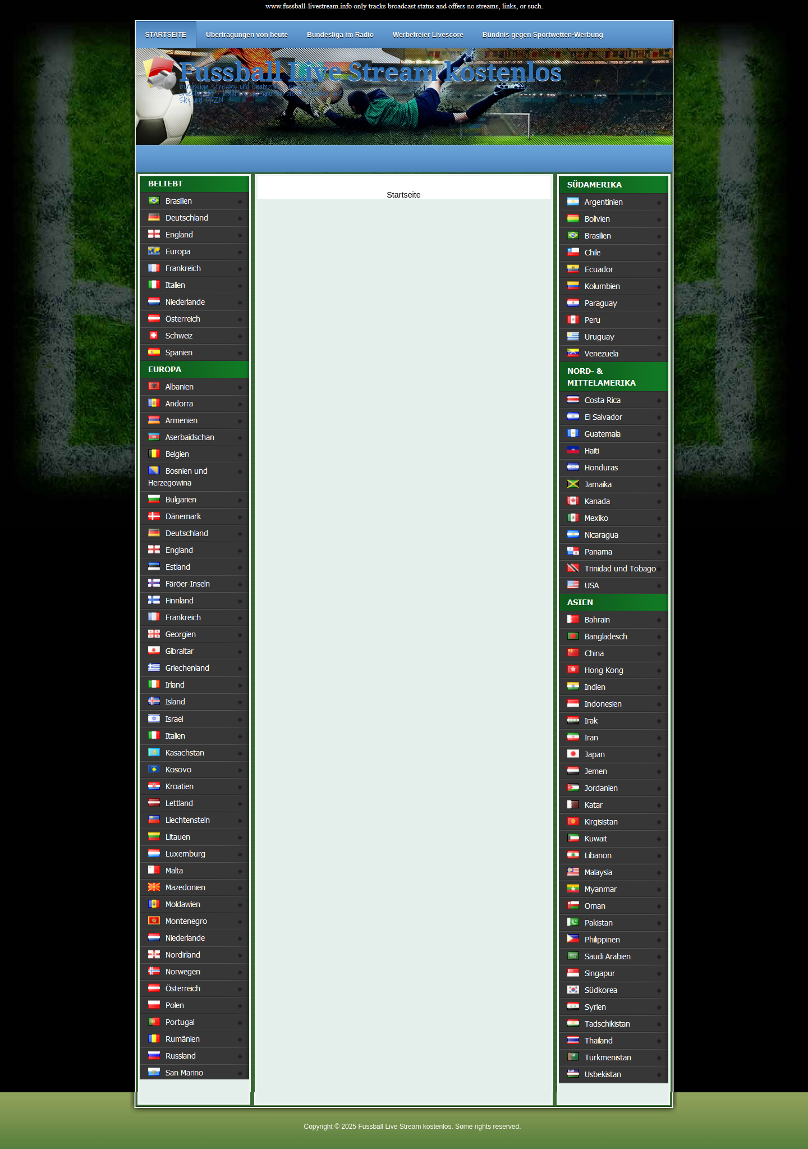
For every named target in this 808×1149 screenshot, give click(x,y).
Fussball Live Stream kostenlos (370, 72)
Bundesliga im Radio (340, 35)
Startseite (403, 194)
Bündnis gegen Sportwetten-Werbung (543, 35)
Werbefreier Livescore (428, 35)
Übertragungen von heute (247, 35)
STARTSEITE (166, 35)
